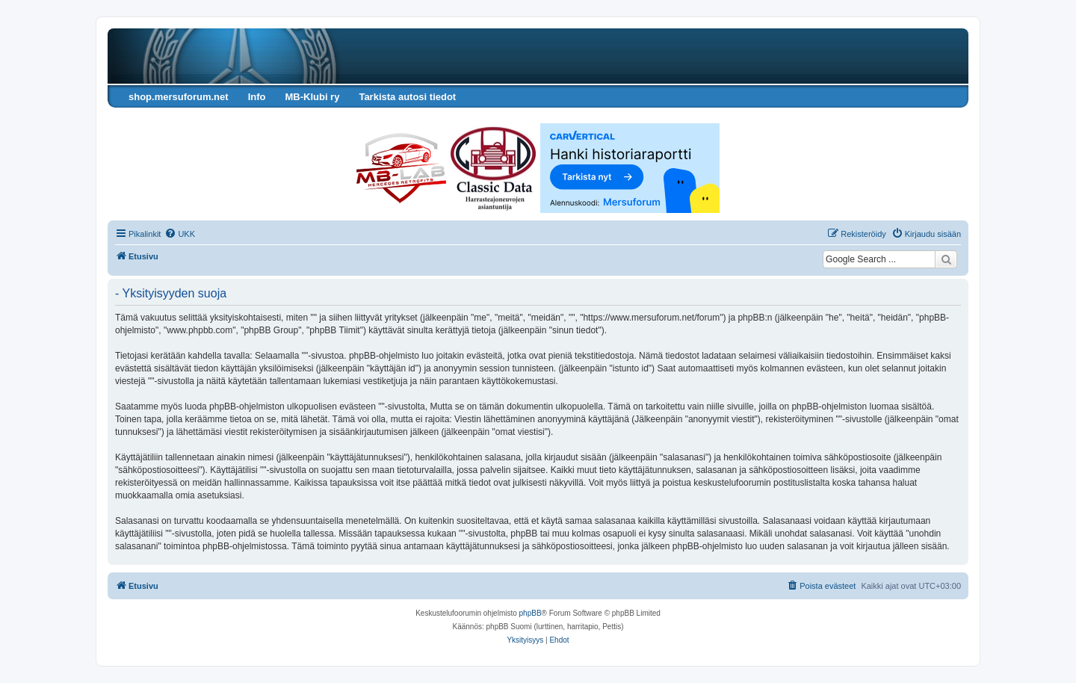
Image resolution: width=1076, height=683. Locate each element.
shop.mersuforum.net (179, 96)
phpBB (530, 613)
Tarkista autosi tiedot (407, 96)
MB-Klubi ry (312, 96)
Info (257, 96)
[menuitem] (179, 234)
